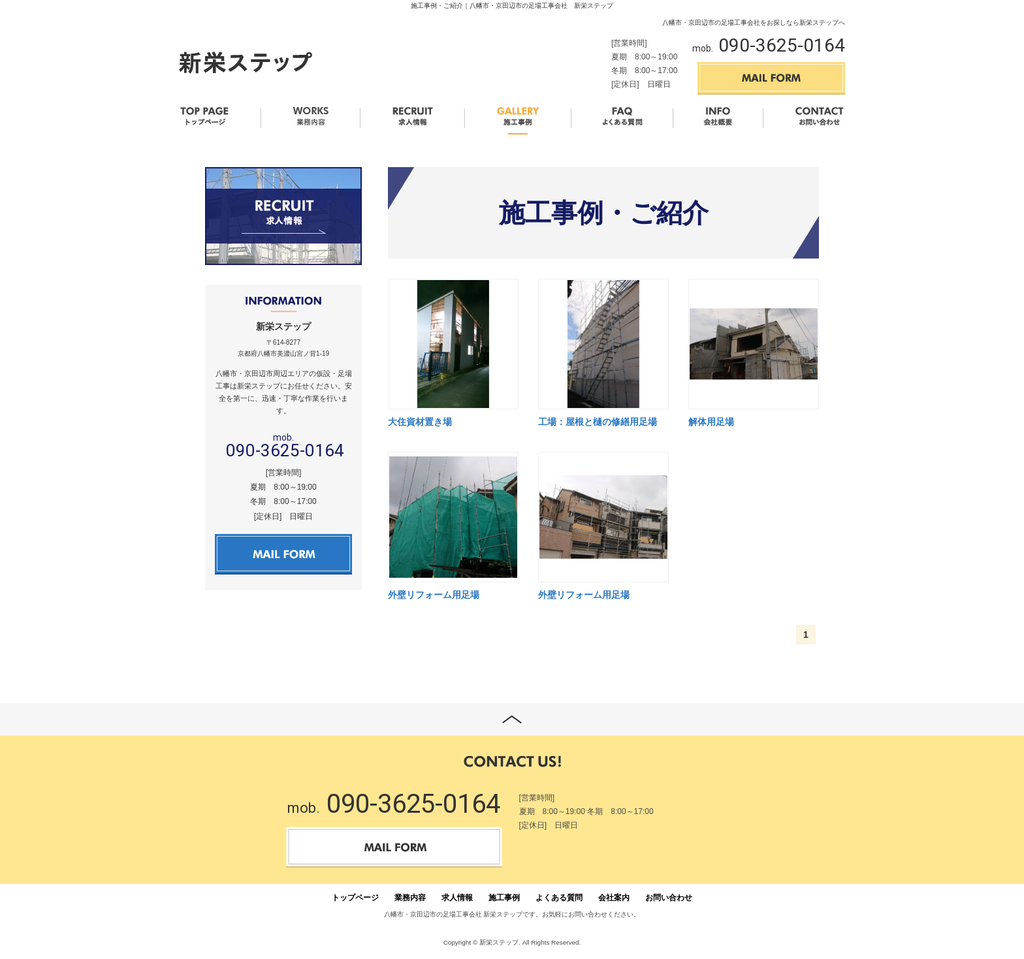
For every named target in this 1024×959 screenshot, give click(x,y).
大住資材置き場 (420, 422)
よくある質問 (559, 897)
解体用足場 (711, 422)
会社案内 (614, 897)
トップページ (355, 897)
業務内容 (410, 897)
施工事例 (504, 897)
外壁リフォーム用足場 (433, 595)
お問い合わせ (668, 897)
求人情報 (457, 897)
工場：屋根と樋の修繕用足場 (597, 422)
